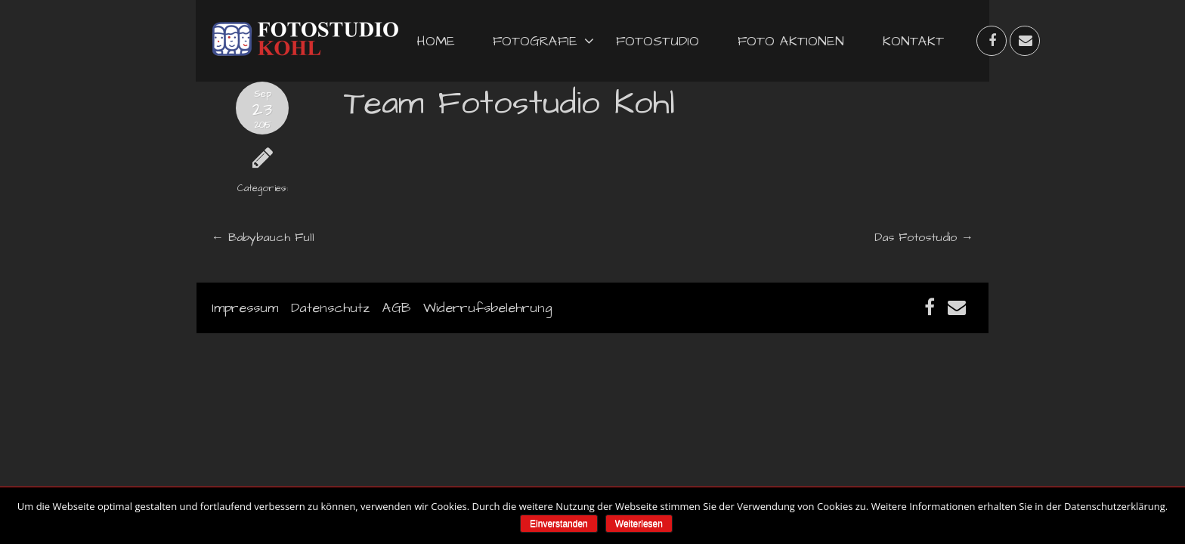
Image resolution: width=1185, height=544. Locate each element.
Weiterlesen (639, 523)
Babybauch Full (271, 237)
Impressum (245, 307)
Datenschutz (330, 307)
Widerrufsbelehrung (487, 307)
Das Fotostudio (915, 237)
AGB (396, 307)
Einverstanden (559, 523)
